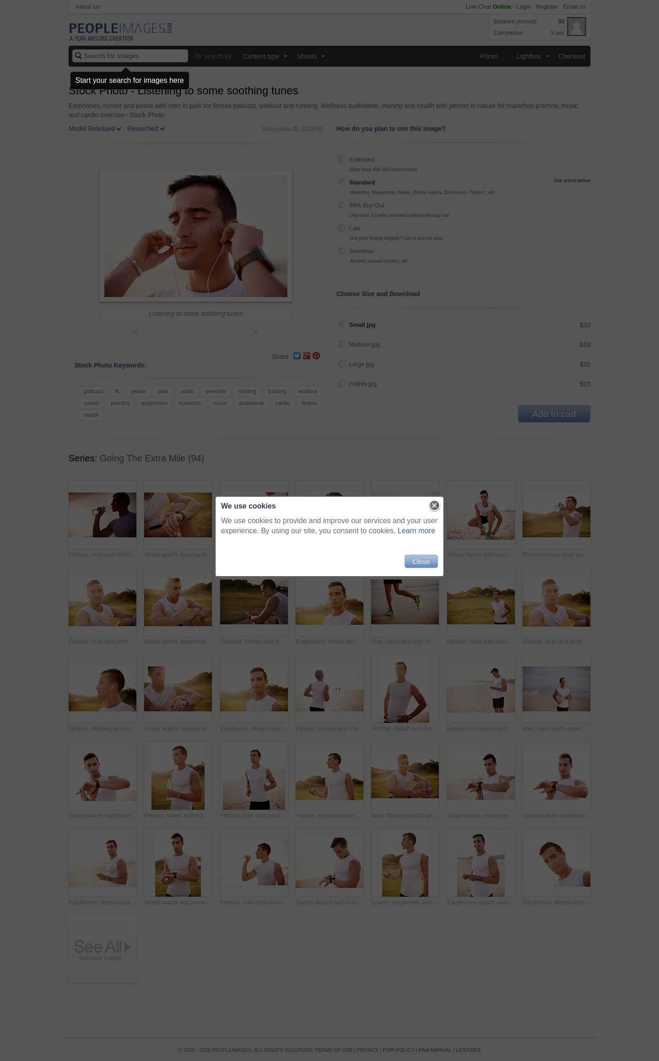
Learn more (416, 531)
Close (421, 561)
